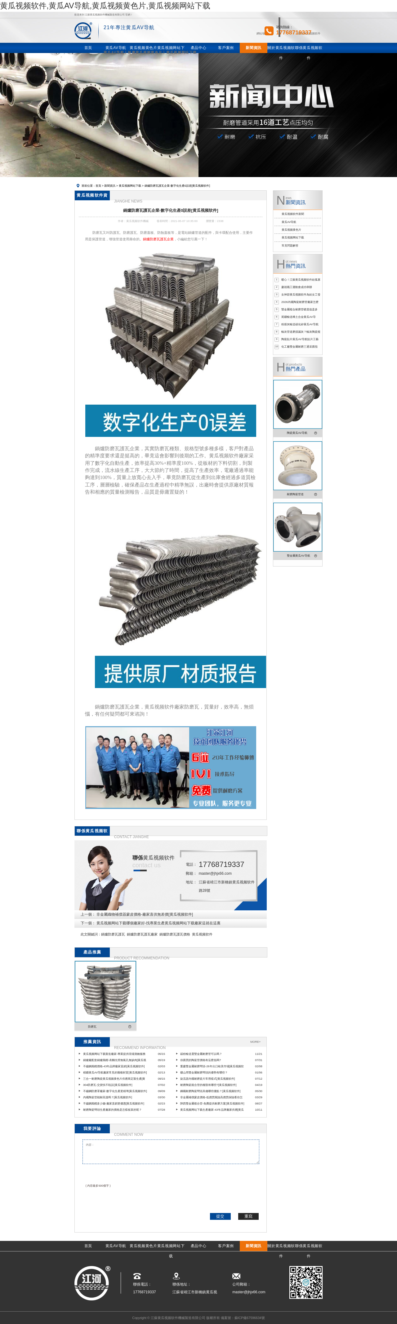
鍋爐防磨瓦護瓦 (113, 934)
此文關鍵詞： (91, 934)
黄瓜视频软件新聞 (293, 213)
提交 (220, 1216)
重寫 (248, 1216)
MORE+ (255, 1041)
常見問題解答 (290, 245)
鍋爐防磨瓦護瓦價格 (174, 934)
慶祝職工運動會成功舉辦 (296, 287)
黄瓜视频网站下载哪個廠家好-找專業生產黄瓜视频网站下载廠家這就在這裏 (158, 923)
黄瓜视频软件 (202, 934)
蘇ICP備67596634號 (249, 1318)
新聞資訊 (109, 185)
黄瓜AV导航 (289, 222)
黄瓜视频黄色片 (291, 229)
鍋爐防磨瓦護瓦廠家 (142, 934)
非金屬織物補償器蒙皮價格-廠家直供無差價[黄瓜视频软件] (144, 914)
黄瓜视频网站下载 (130, 185)
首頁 (98, 185)
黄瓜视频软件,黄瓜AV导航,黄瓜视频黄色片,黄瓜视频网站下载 (105, 5)
